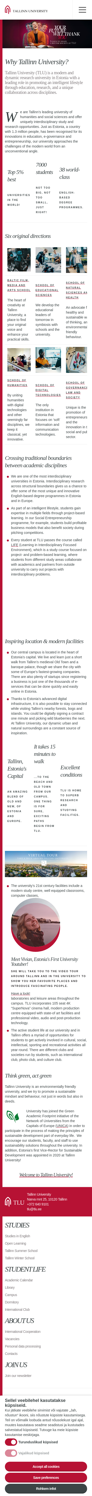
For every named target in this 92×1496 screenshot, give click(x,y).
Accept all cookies (46, 1467)
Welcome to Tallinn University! (46, 1174)
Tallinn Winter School (19, 1258)
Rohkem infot (46, 1489)
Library (9, 1287)
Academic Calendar (19, 1280)
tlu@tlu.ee (34, 1209)
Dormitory (12, 1302)
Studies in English (17, 1236)
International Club (17, 1310)
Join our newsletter (18, 1376)
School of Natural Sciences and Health (78, 290)
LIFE (14, 545)
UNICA (62, 1126)
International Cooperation (22, 1332)
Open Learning (15, 1243)
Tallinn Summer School (21, 1251)
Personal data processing (23, 1346)
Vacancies (12, 1339)
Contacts (11, 1354)
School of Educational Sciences (47, 290)
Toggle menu (82, 10)
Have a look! (20, 993)
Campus (11, 1295)
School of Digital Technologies (48, 390)
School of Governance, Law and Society (78, 390)
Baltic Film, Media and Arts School (19, 285)
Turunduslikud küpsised (38, 1442)
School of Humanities (17, 383)
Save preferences (46, 1478)
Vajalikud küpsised (33, 1453)
